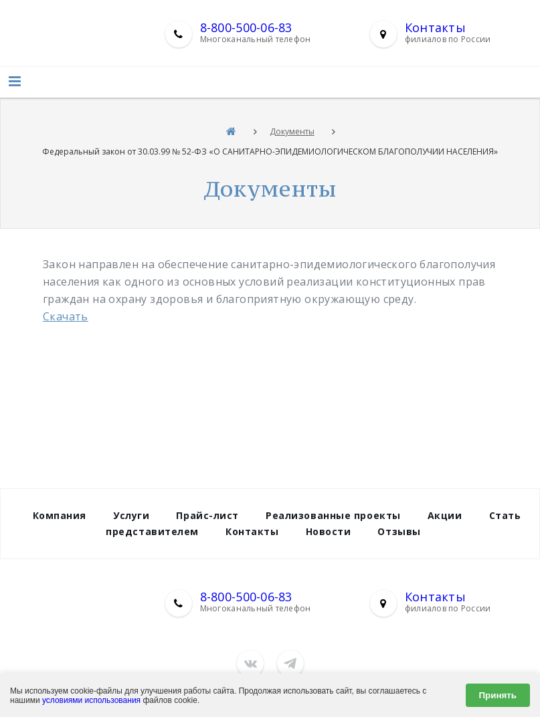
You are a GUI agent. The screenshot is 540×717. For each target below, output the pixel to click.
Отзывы (398, 531)
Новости (328, 531)
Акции (445, 515)
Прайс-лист (207, 515)
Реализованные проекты (333, 515)
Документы (292, 131)
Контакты (435, 27)
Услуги (131, 515)
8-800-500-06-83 (246, 27)
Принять (498, 695)
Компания (59, 515)
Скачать (65, 316)
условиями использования (91, 700)
